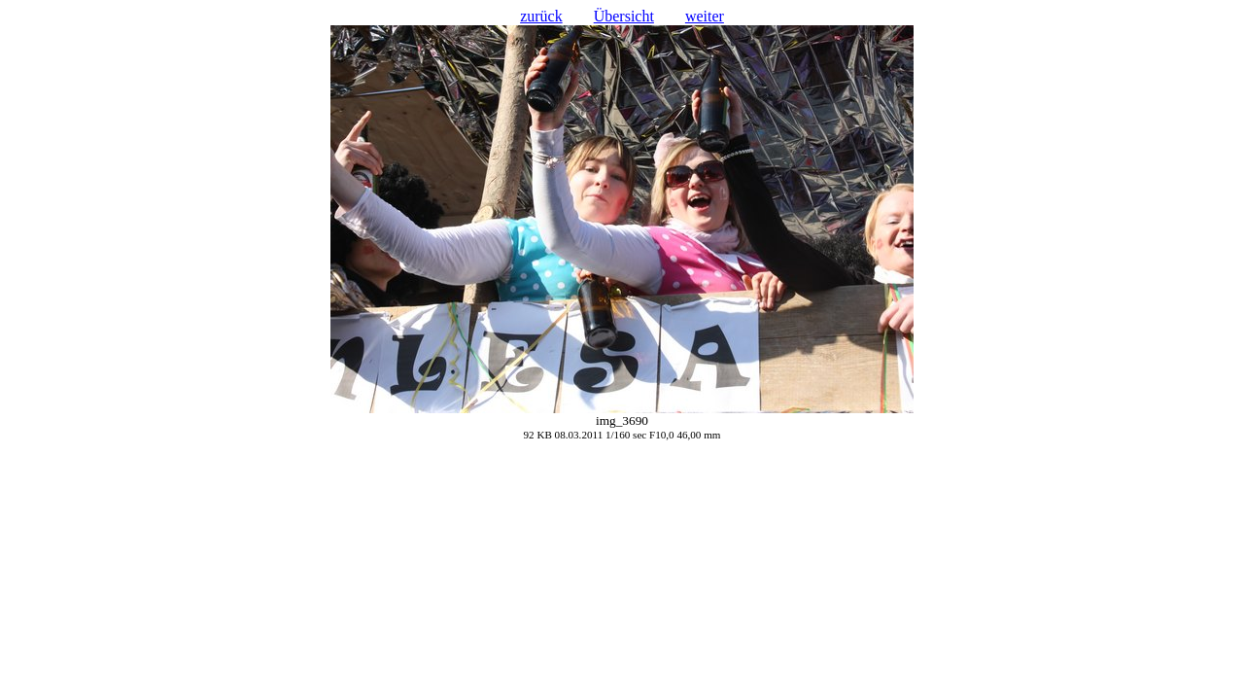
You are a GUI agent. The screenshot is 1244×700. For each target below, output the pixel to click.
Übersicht (624, 16)
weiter (704, 16)
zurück (541, 16)
